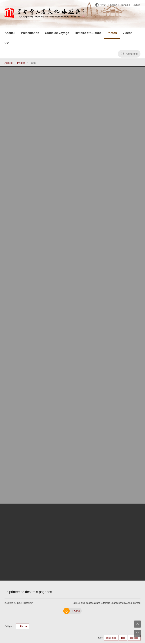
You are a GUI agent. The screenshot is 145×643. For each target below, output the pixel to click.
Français (125, 4)
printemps (111, 638)
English (112, 4)
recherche (129, 53)
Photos (21, 62)
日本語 (136, 4)
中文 (103, 4)
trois (123, 638)
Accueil (9, 62)
